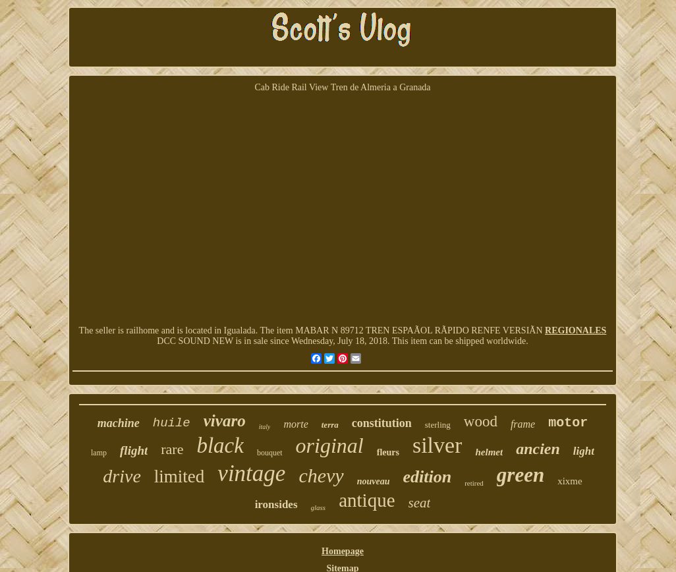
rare (172, 449)
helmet (489, 452)
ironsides (276, 504)
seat (419, 503)
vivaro (225, 421)
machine (119, 423)
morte (295, 424)
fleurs (388, 452)
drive (122, 476)
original (330, 445)
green (520, 474)
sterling (438, 425)
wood (480, 421)
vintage (251, 473)
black (219, 445)
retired (474, 483)
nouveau (373, 481)
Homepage (343, 551)
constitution (382, 423)
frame (523, 424)
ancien (538, 448)
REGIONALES (575, 330)
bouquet (270, 452)
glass (318, 507)
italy (265, 426)
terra (330, 425)
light (583, 451)
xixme (569, 481)
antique (367, 500)
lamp (99, 452)
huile (171, 423)
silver (437, 445)
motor (568, 422)
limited (179, 476)
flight (134, 450)
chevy (320, 475)
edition (427, 476)
